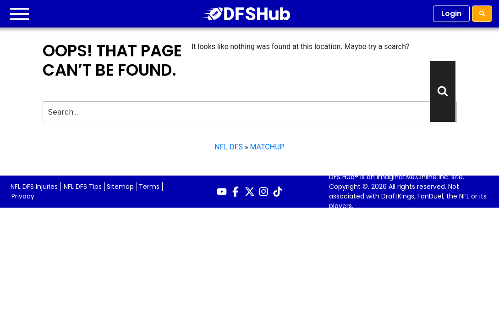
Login (451, 13)
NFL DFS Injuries (34, 186)
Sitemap (120, 186)
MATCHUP (267, 147)
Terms (149, 186)
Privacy (22, 196)
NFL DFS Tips (83, 186)
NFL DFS (228, 147)
